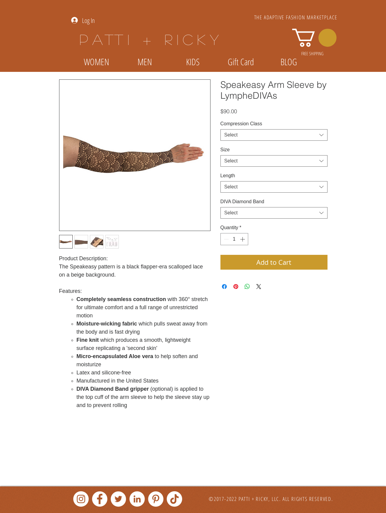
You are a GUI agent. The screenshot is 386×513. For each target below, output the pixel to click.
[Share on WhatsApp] (247, 286)
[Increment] (243, 239)
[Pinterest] (155, 499)
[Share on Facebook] (224, 286)
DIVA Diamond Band (242, 201)
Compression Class (241, 123)
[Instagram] (81, 499)
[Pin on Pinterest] (235, 286)
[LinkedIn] (137, 499)
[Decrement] (225, 239)
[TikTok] (174, 499)
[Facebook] (99, 499)
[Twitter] (118, 499)
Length (227, 175)
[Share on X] (258, 286)
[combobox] (273, 135)
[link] (314, 38)
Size (225, 149)
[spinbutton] (234, 239)
